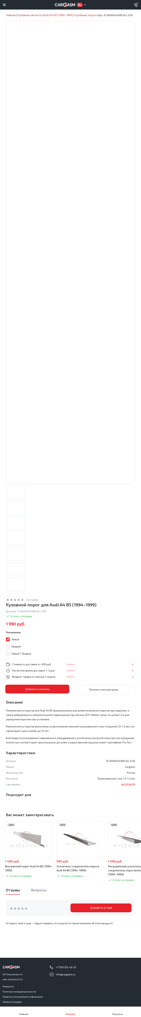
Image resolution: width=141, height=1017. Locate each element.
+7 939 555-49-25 (66, 967)
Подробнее (123, 668)
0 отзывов (32, 603)
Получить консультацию (103, 692)
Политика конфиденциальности (19, 991)
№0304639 (128, 787)
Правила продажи (12, 1001)
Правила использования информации (23, 996)
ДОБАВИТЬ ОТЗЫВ (101, 911)
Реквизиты (8, 986)
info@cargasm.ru (65, 974)
